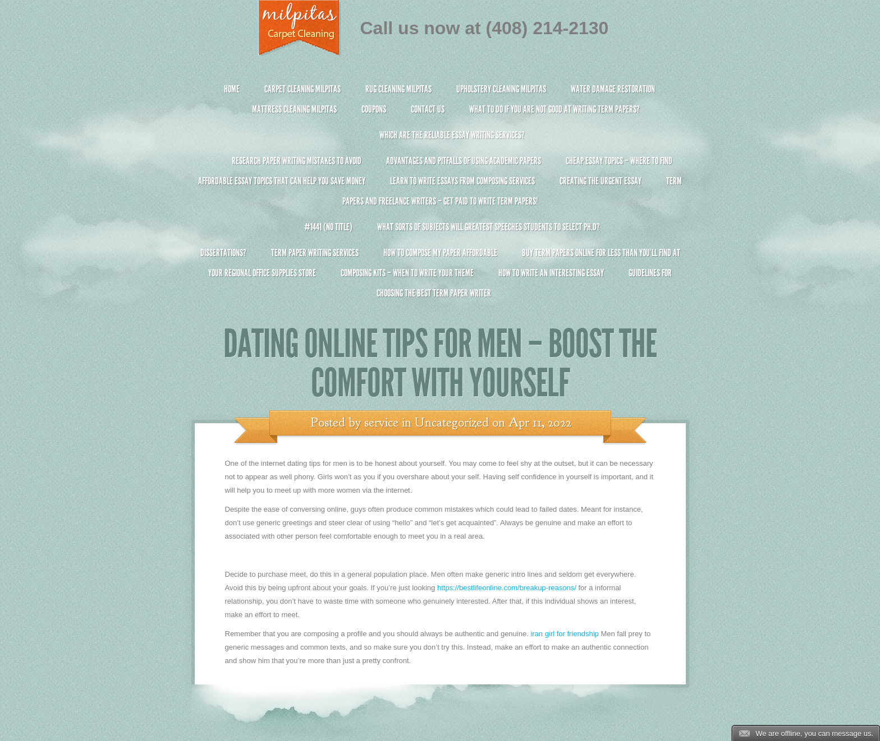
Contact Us (427, 109)
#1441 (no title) (328, 227)
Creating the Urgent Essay (600, 181)
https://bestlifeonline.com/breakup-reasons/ (506, 587)
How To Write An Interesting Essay (551, 273)
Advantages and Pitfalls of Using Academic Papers (463, 161)
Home (232, 89)
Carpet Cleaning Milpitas (302, 89)
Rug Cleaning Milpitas (398, 89)
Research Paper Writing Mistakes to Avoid (296, 161)
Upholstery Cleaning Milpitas (501, 89)
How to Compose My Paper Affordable (440, 253)
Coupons (373, 109)
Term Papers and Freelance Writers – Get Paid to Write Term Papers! (440, 196)
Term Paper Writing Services (315, 253)
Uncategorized (452, 422)
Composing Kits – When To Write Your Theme (407, 273)
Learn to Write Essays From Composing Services (462, 181)
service (381, 422)
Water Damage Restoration (613, 89)
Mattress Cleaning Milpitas (294, 109)
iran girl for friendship (564, 633)
